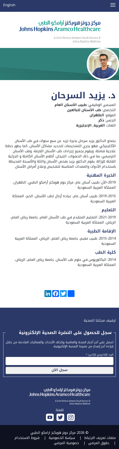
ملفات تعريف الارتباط (100, 437)
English (9, 5)
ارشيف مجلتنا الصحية (100, 320)
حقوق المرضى (98, 443)
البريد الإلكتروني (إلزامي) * (99, 354)
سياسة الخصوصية (62, 437)
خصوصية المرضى (66, 443)
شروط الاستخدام (27, 437)
